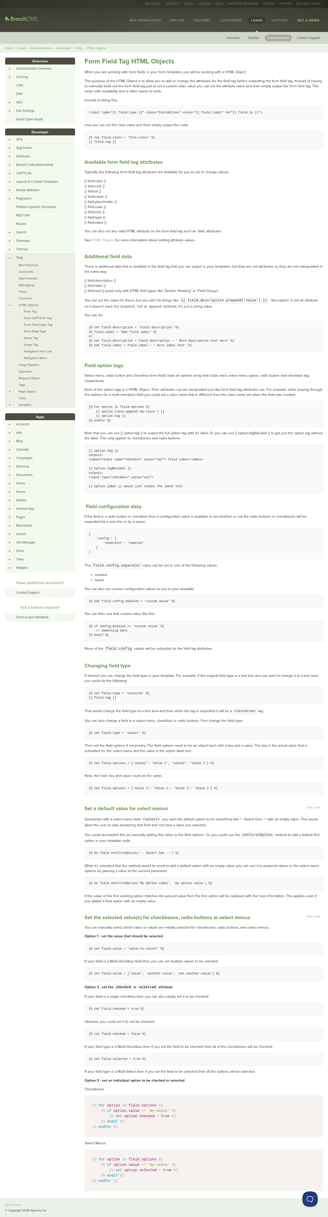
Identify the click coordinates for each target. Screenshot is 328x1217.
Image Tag (31, 344)
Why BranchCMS (145, 20)
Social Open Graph (29, 119)
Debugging (26, 285)
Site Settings (25, 111)
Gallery (21, 500)
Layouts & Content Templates (37, 182)
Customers (231, 20)
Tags (22, 385)
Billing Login (308, 3)
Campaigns (24, 458)
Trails (20, 559)
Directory (22, 466)
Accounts (22, 424)
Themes (286, 3)
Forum (20, 492)
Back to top (13, 1205)
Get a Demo (308, 20)
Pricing (177, 20)
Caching (22, 77)
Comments (26, 272)
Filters (23, 292)
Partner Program (243, 3)
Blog (189, 3)
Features (202, 20)
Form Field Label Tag (38, 325)
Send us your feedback (32, 617)
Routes (21, 224)
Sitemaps (23, 241)
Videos (268, 3)
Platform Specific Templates (36, 207)
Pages (20, 517)
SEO (19, 102)
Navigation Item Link (38, 351)
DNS (19, 94)
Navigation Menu (35, 358)
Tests (22, 398)
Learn (257, 20)
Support (280, 20)
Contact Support (308, 38)
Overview (233, 38)
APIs (19, 139)
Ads (19, 433)
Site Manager (25, 542)
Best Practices (28, 265)
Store (20, 551)
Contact (173, 3)
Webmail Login (210, 3)
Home (9, 48)
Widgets (22, 568)
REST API (23, 215)
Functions (26, 298)
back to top (313, 807)
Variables (25, 405)
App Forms (24, 148)
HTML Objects (96, 48)
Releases (153, 3)
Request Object (29, 378)
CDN (19, 85)
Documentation (278, 38)
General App (25, 509)
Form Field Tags (35, 331)
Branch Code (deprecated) (34, 165)
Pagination (24, 199)
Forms (20, 483)
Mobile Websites (27, 190)
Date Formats (28, 278)
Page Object (27, 391)
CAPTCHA (24, 173)
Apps (40, 417)
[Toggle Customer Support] (310, 1199)
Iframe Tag (31, 338)
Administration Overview (34, 69)
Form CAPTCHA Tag (38, 318)
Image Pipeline (29, 365)
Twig (78, 48)
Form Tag (30, 311)
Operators (26, 371)
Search (21, 232)
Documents (24, 475)
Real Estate (24, 526)
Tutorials (254, 38)
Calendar (22, 450)
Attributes (23, 156)
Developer (63, 48)
